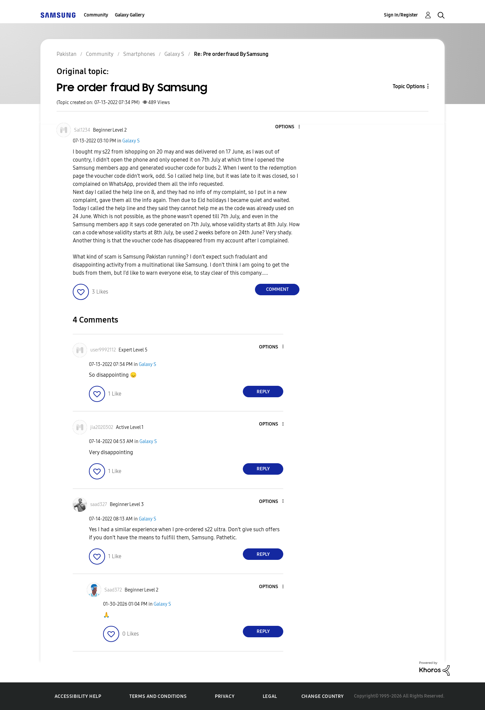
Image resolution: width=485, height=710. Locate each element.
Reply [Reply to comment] (263, 392)
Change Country (322, 696)
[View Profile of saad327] (98, 504)
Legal (270, 696)
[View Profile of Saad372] (113, 590)
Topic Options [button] (409, 86)
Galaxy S (131, 141)
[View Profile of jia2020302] (101, 427)
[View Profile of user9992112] (103, 350)
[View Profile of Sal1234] (82, 130)
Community (96, 15)
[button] (288, 127)
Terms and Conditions (158, 696)
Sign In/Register (401, 15)
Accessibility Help (78, 696)
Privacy (224, 696)
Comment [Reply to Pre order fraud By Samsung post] (277, 289)
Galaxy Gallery (129, 15)
